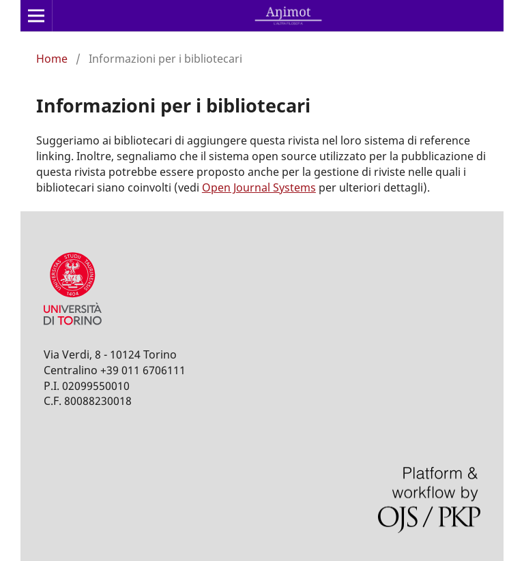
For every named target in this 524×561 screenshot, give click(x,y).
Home (52, 58)
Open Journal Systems (259, 187)
